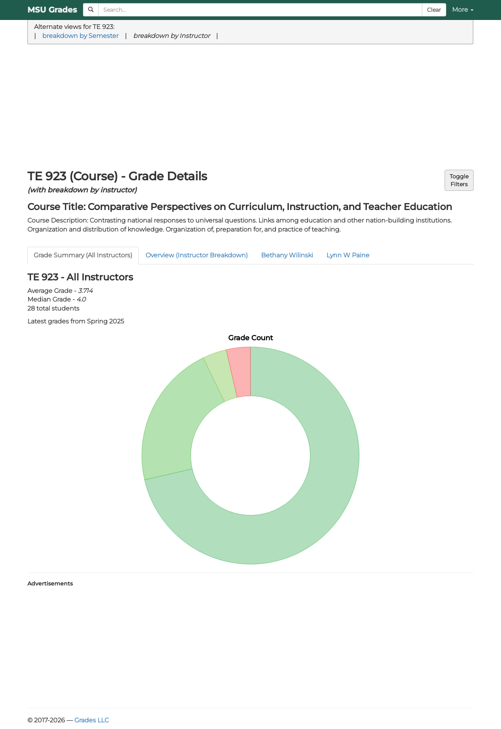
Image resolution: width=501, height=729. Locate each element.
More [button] (463, 9)
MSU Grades (52, 9)
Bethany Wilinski (287, 255)
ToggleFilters (459, 180)
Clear (434, 9)
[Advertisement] (250, 107)
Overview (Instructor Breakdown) (197, 255)
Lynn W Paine (347, 255)
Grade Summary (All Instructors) (83, 255)
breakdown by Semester (80, 36)
